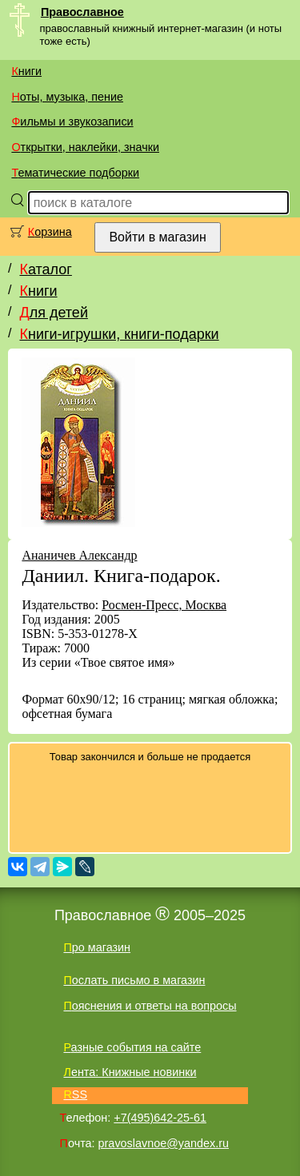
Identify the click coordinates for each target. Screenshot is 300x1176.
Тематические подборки (75, 172)
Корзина (50, 231)
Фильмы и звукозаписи (72, 121)
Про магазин (96, 947)
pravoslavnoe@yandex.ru (163, 1143)
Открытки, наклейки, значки (85, 147)
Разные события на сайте (132, 1047)
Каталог (45, 269)
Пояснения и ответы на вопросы (149, 1005)
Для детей (53, 313)
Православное (82, 12)
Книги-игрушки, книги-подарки (118, 334)
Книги (26, 71)
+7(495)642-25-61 (160, 1117)
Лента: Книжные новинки (129, 1072)
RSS (75, 1094)
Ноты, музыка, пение (67, 96)
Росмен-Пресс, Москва (164, 605)
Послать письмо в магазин (134, 980)
